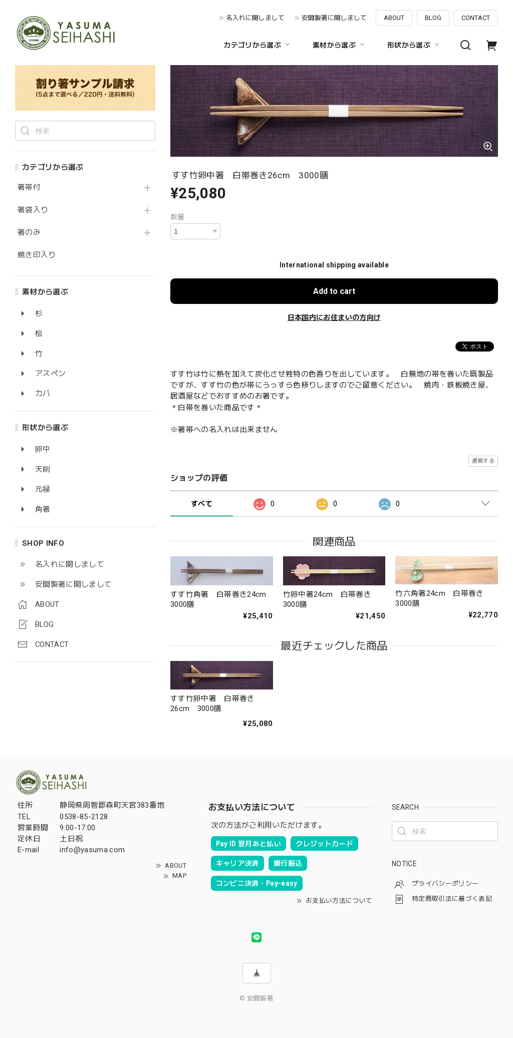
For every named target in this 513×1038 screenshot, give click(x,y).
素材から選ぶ (340, 45)
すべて (201, 504)
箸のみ (29, 232)
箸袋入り (33, 210)
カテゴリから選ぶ (258, 45)
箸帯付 (29, 187)
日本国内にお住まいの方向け (334, 317)
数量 (177, 217)
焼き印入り (37, 255)
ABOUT (394, 18)
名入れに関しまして (255, 18)
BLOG (433, 18)
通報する (483, 461)
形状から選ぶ (414, 45)
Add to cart (334, 291)
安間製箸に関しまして (334, 18)
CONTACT (475, 18)
